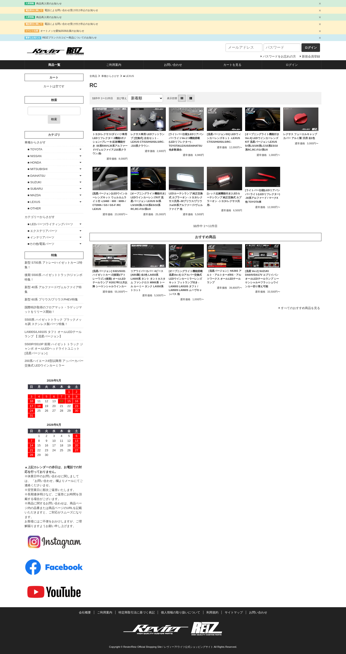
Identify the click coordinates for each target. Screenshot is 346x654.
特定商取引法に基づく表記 (137, 612)
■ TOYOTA (35, 149)
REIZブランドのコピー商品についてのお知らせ (69, 37)
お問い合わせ (173, 64)
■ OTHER (34, 208)
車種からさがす (110, 76)
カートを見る (232, 64)
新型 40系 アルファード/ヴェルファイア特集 (53, 289)
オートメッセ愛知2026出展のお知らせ (62, 30)
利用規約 (212, 612)
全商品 (93, 76)
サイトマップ (234, 612)
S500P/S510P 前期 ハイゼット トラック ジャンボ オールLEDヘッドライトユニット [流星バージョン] (54, 348)
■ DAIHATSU (36, 175)
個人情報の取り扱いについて (180, 612)
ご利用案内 (113, 64)
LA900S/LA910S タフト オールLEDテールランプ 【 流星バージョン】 (53, 334)
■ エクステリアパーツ (42, 231)
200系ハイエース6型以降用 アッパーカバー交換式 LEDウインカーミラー (54, 363)
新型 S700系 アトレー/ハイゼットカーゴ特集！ (53, 265)
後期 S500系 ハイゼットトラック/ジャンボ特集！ (53, 277)
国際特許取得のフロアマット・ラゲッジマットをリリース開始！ (53, 310)
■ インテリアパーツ (41, 237)
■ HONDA (34, 162)
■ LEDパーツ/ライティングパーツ (50, 224)
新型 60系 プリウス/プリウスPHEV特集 (51, 299)
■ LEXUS (128, 76)
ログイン (292, 64)
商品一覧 (54, 64)
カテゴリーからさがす (40, 217)
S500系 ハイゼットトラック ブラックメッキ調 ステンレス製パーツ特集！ (53, 322)
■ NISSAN (35, 156)
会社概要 (85, 612)
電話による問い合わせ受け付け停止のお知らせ (71, 10)
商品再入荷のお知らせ (49, 3)
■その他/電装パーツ (41, 244)
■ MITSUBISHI (38, 169)
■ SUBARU (35, 188)
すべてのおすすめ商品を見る (300, 308)
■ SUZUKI (34, 182)
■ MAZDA (34, 195)
